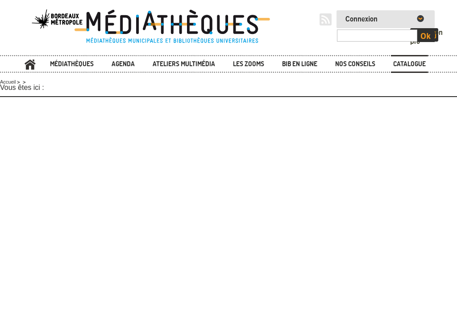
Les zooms (248, 63)
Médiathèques (72, 63)
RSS (326, 19)
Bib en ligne (299, 63)
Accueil (30, 64)
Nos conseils (355, 63)
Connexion (361, 19)
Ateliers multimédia (184, 63)
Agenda (123, 63)
